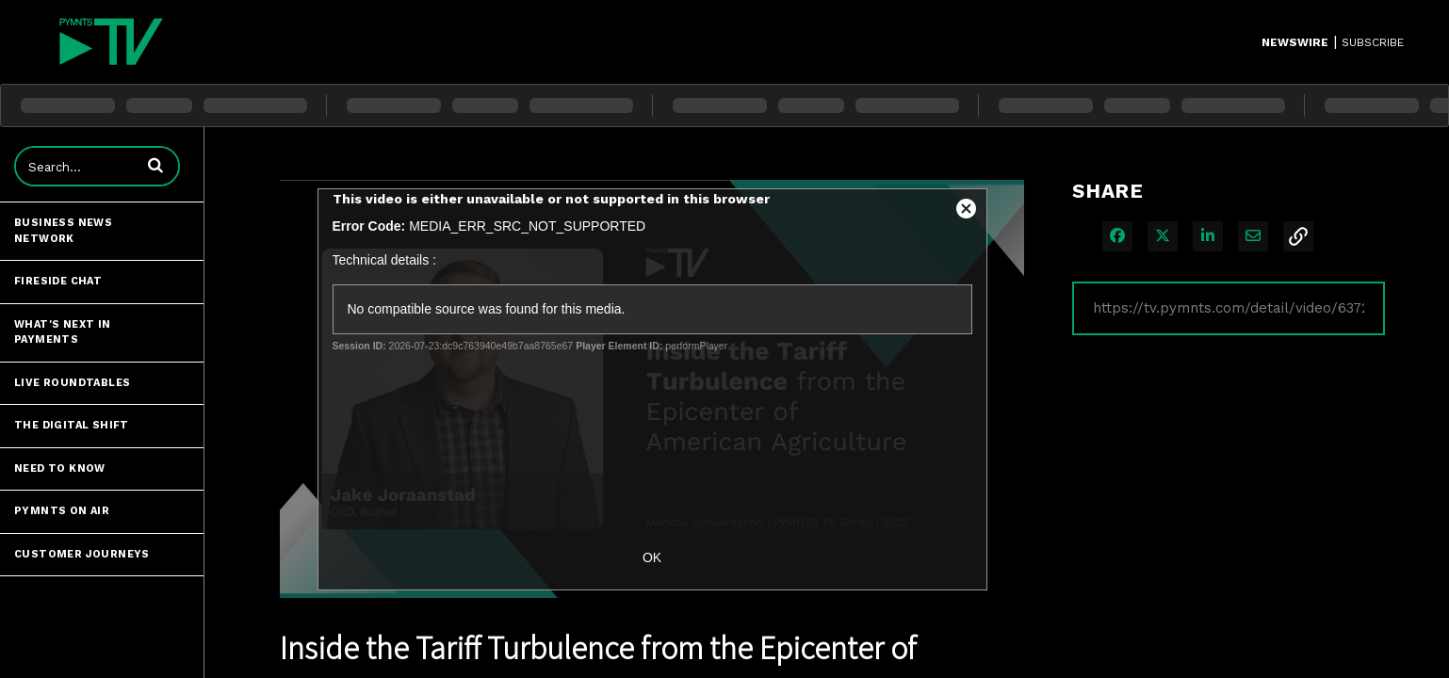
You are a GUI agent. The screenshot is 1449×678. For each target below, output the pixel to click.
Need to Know (60, 468)
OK (652, 557)
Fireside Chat (58, 281)
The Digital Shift (71, 425)
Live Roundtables (72, 383)
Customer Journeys (82, 554)
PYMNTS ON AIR (61, 511)
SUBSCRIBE (1373, 42)
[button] (155, 165)
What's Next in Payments (62, 332)
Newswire (1295, 42)
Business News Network (63, 231)
